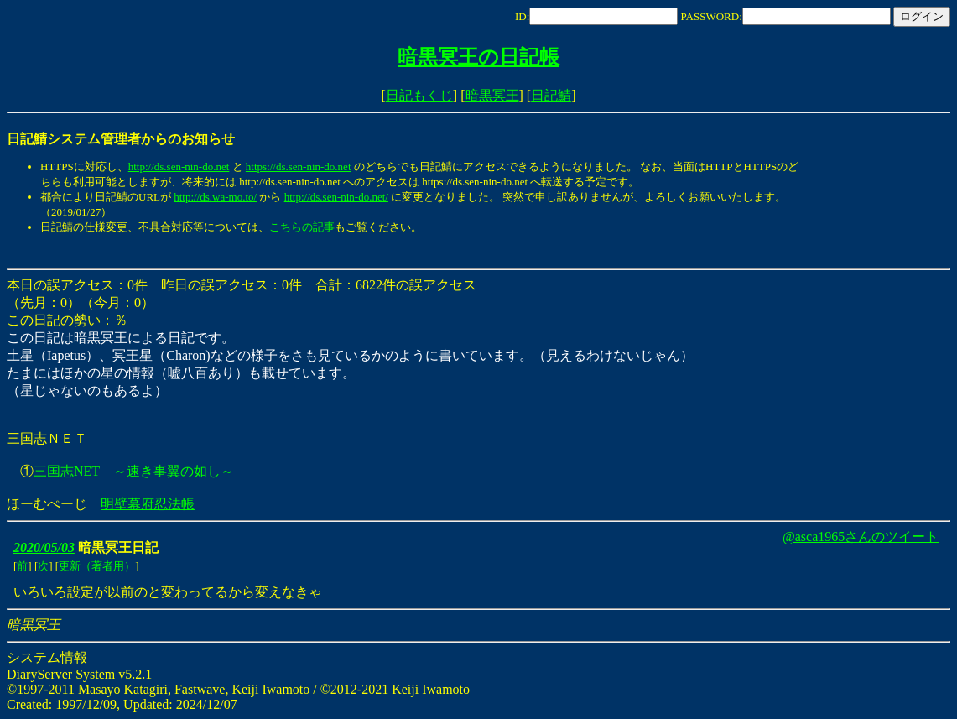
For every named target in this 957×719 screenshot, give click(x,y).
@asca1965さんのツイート (861, 536)
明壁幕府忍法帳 (148, 504)
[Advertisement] (312, 252)
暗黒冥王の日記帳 (478, 57)
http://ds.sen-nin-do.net (179, 166)
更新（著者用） (97, 566)
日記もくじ (419, 95)
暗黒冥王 (492, 95)
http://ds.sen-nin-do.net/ (336, 196)
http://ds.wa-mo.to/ (215, 196)
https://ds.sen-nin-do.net (298, 166)
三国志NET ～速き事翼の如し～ (134, 471)
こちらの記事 (302, 227)
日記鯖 (551, 95)
